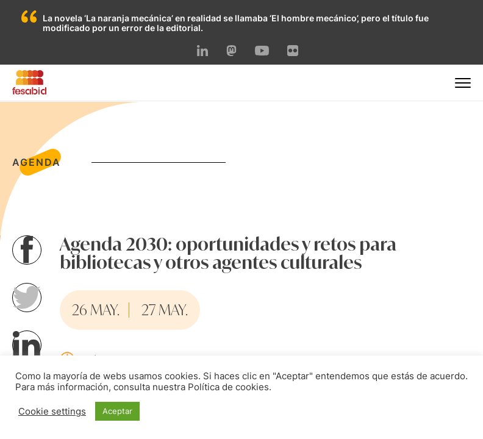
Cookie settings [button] (52, 411)
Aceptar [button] (117, 411)
